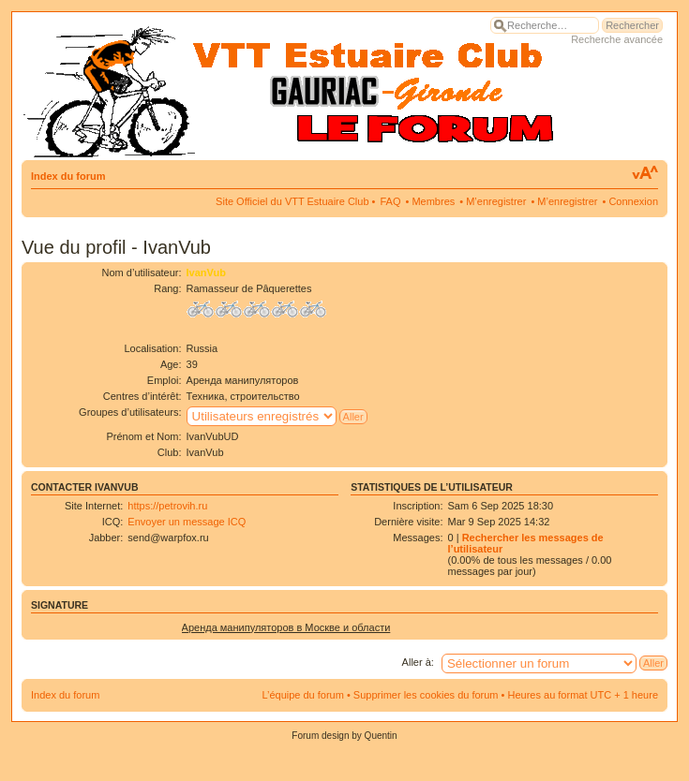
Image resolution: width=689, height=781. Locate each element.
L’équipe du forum (302, 694)
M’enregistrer (496, 201)
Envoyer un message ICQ (186, 521)
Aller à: (418, 662)
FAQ (390, 201)
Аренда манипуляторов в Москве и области (286, 627)
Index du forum (68, 176)
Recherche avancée (617, 39)
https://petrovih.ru (167, 505)
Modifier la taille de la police (644, 173)
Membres (433, 201)
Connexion (633, 201)
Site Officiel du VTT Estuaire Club (292, 201)
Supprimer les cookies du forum (426, 694)
